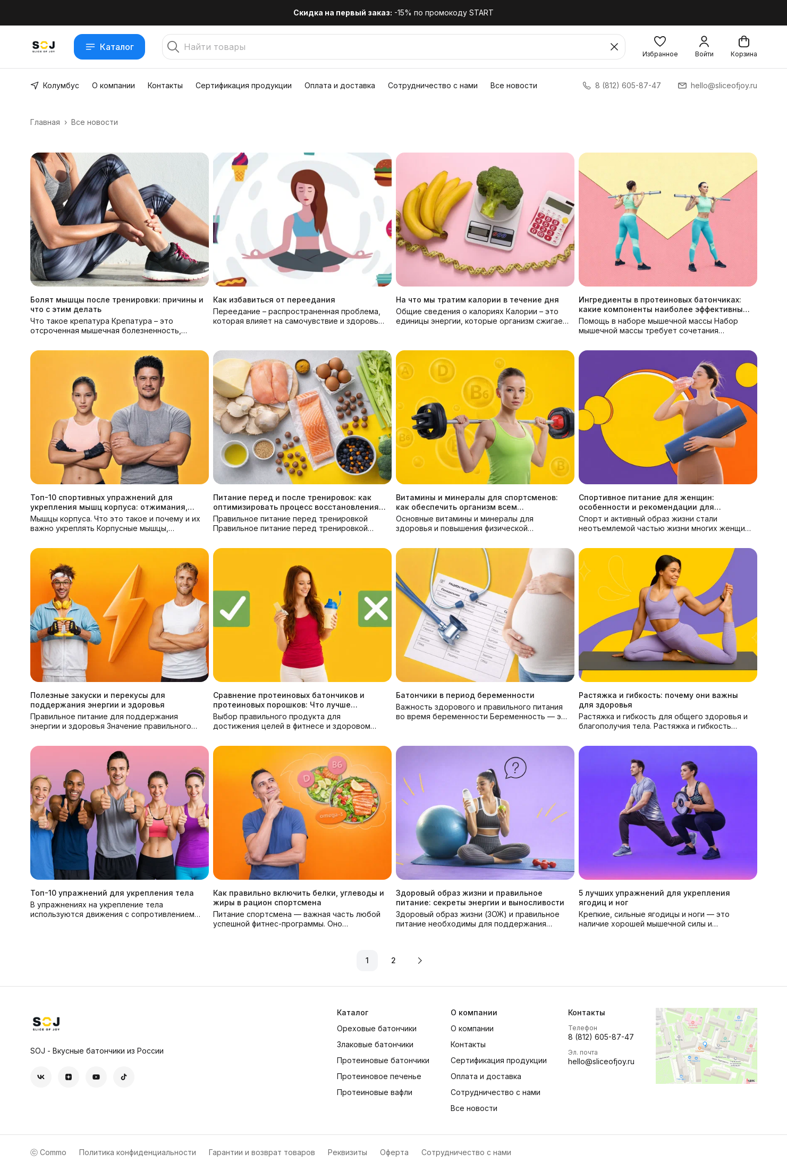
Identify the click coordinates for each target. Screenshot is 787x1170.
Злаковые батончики (375, 1044)
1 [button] (367, 960)
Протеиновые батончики (383, 1060)
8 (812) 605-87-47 (601, 1036)
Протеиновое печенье (379, 1076)
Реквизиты (347, 1152)
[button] (660, 46)
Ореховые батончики (377, 1028)
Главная (45, 122)
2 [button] (393, 960)
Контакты (165, 85)
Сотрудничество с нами (433, 85)
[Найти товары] (394, 47)
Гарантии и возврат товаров (262, 1152)
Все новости (513, 85)
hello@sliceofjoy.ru (601, 1061)
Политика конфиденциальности (137, 1152)
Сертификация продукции (244, 85)
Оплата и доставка (339, 85)
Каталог (109, 46)
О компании (113, 85)
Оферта (394, 1152)
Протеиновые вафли (374, 1092)
